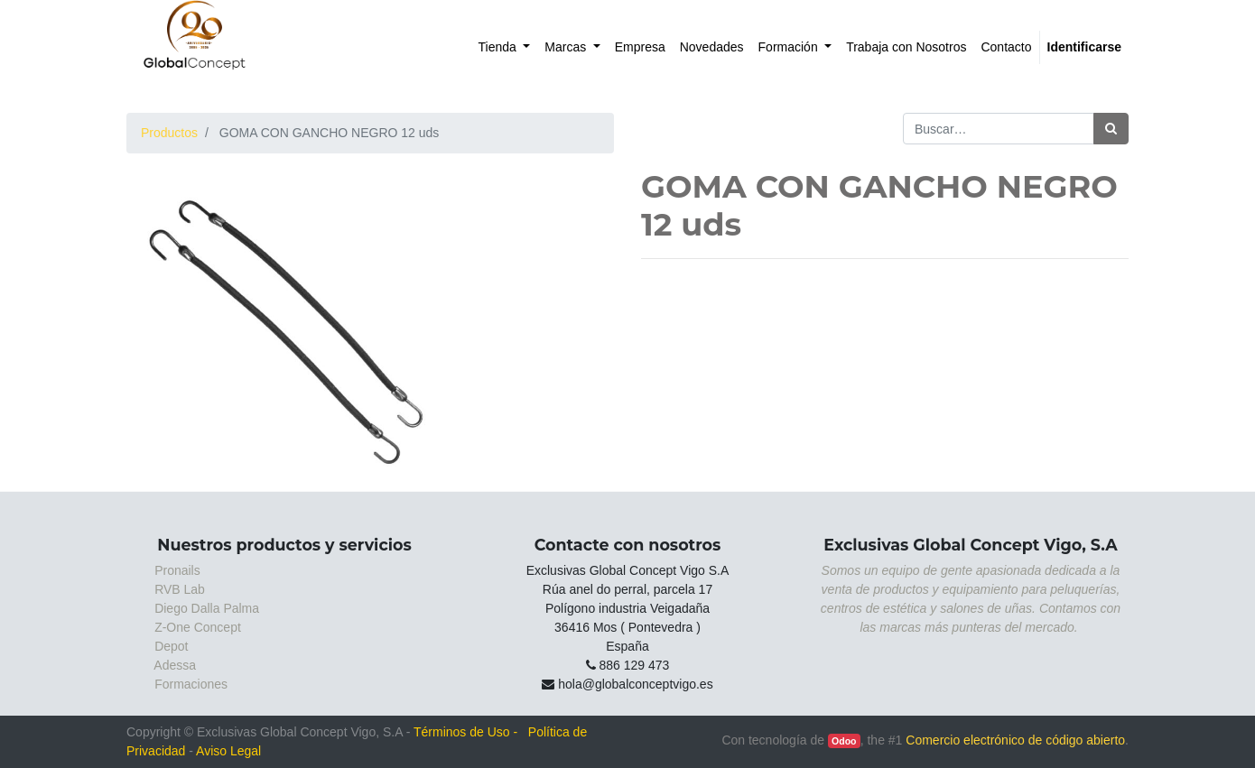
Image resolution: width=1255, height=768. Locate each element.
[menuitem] (504, 47)
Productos (169, 132)
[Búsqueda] (1111, 128)
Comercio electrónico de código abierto (1015, 740)
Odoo (844, 741)
